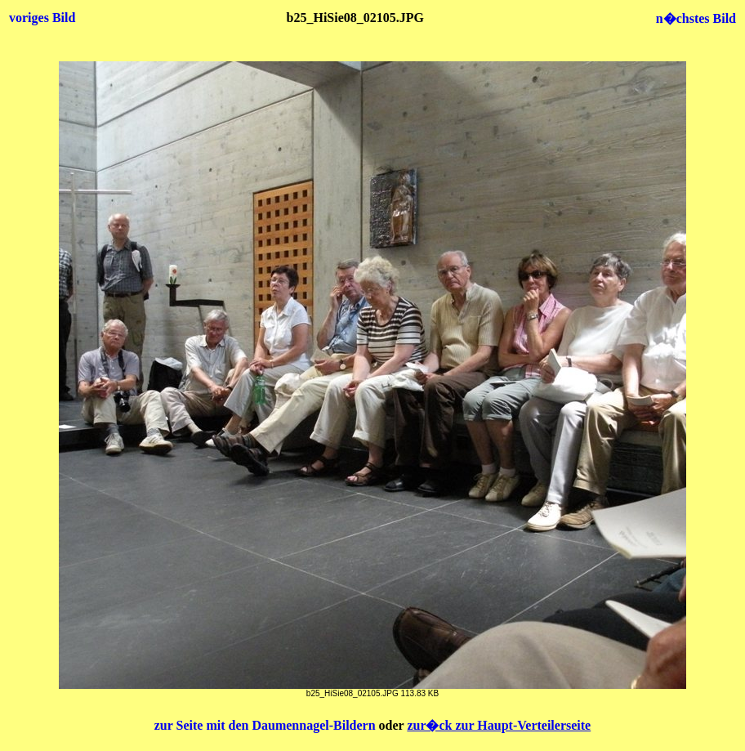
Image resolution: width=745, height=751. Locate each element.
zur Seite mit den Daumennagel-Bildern (266, 725)
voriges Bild (42, 18)
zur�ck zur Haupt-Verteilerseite (499, 725)
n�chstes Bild (696, 18)
